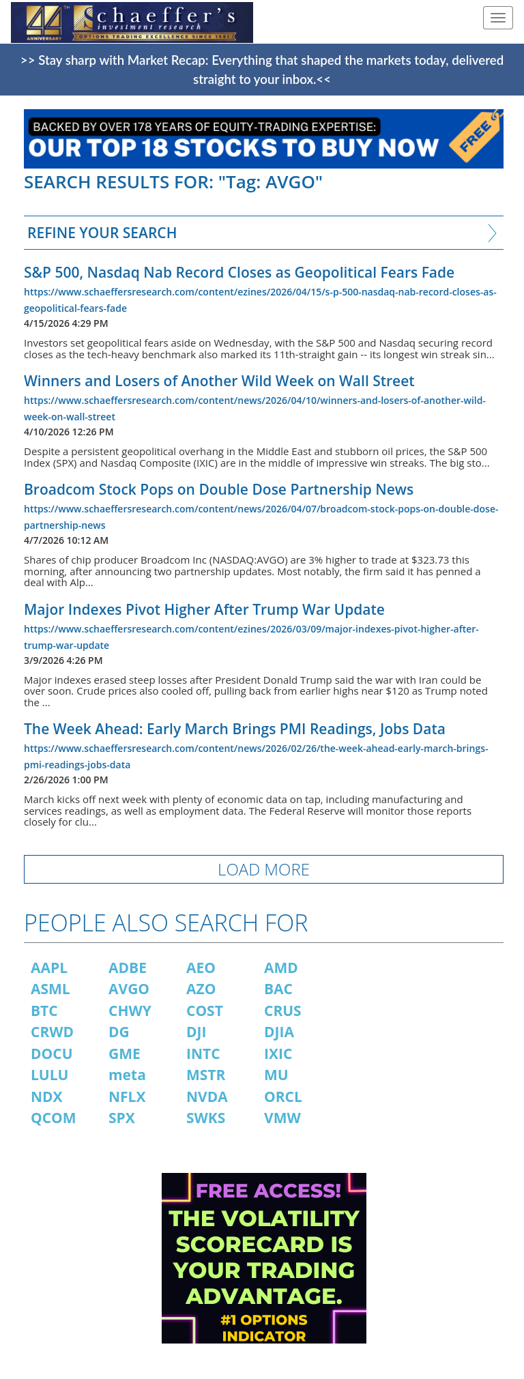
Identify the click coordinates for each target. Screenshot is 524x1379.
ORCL (283, 1096)
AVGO (128, 988)
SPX (121, 1117)
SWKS (205, 1117)
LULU (49, 1074)
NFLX (126, 1096)
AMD (281, 967)
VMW (282, 1117)
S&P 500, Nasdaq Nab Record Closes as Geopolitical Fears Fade (239, 272)
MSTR (205, 1074)
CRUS (283, 1010)
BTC (44, 1010)
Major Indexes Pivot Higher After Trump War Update (204, 609)
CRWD (52, 1031)
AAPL (49, 967)
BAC (278, 988)
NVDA (207, 1096)
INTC (203, 1053)
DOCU (52, 1053)
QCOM (53, 1117)
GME (124, 1053)
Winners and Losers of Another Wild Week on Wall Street (219, 380)
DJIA (279, 1031)
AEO (201, 967)
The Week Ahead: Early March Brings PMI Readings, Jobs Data (235, 728)
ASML (50, 988)
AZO (201, 988)
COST (204, 1010)
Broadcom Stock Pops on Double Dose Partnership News (218, 489)
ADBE (127, 967)
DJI (196, 1031)
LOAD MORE (264, 869)
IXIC (278, 1053)
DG (119, 1031)
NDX (47, 1096)
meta (127, 1074)
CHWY (129, 1010)
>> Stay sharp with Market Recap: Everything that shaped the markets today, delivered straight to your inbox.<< (262, 70)
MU (276, 1074)
